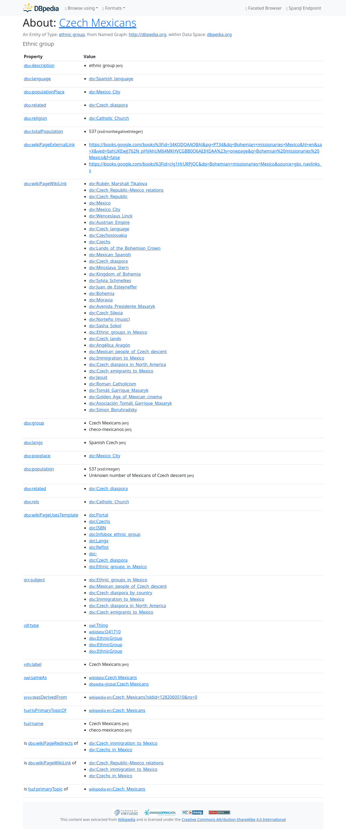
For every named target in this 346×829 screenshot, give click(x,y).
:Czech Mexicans (113, 677)
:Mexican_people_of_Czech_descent (128, 351)
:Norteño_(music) (109, 319)
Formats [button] (112, 8)
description (39, 65)
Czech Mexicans (97, 22)
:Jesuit (98, 377)
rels (31, 502)
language (37, 79)
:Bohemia (101, 293)
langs (33, 442)
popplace (37, 456)
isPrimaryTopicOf (45, 710)
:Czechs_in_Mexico (110, 750)
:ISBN (97, 528)
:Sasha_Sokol (105, 326)
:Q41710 (105, 632)
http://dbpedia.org (147, 34)
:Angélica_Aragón (109, 345)
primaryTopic (45, 789)
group (34, 423)
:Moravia (101, 300)
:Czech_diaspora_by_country (120, 593)
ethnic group (72, 34)
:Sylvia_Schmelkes (110, 280)
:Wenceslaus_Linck (111, 216)
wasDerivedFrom (45, 697)
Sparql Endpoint (303, 8)
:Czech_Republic (108, 196)
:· (93, 554)
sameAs (35, 677)
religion (35, 118)
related (35, 105)
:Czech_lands (105, 339)
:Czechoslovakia (108, 235)
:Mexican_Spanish (110, 255)
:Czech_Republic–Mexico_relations (126, 190)
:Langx (99, 541)
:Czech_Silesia (106, 313)
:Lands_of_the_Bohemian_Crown (125, 248)
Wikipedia (126, 819)
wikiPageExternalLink (49, 144)
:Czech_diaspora (108, 105)
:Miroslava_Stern (109, 268)
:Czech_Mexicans (117, 710)
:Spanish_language (111, 79)
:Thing (98, 625)
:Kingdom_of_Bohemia (115, 274)
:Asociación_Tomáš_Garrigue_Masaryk (130, 403)
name (34, 723)
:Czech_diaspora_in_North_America (127, 364)
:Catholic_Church (109, 118)
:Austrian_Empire (109, 222)
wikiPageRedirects (50, 743)
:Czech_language (109, 229)
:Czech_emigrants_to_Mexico (121, 371)
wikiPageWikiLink (45, 184)
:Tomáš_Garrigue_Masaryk (119, 390)
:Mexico (100, 203)
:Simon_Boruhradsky (113, 410)
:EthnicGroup (106, 638)
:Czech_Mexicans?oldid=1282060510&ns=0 (143, 697)
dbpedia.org (219, 34)
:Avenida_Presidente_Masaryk (122, 306)
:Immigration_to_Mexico (116, 358)
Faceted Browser (264, 8)
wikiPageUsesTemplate (51, 515)
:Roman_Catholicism (112, 384)
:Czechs (99, 242)
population (39, 469)
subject (34, 580)
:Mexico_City (104, 92)
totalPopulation (43, 131)
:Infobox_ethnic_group (115, 534)
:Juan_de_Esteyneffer (113, 287)
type (31, 625)
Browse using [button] (80, 8)
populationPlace (44, 92)
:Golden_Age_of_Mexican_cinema (125, 397)
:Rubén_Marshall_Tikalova (118, 184)
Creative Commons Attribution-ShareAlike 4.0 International (234, 819)
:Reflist (99, 547)
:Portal (98, 515)
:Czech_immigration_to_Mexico (123, 743)
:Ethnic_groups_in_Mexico (118, 332)
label (33, 664)
